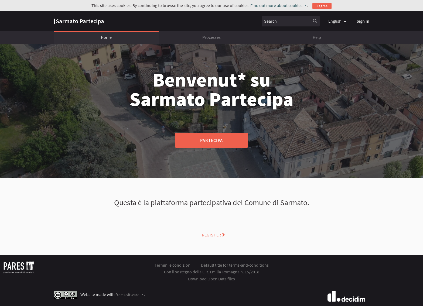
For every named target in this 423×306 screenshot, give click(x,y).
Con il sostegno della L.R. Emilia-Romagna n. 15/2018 (211, 271)
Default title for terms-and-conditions (235, 265)
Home (106, 37)
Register (211, 235)
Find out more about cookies (278, 5)
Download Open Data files (211, 278)
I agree (322, 6)
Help (317, 37)
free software (129, 294)
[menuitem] (338, 21)
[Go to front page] (79, 21)
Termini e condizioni (173, 265)
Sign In (363, 21)
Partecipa (211, 140)
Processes (211, 37)
